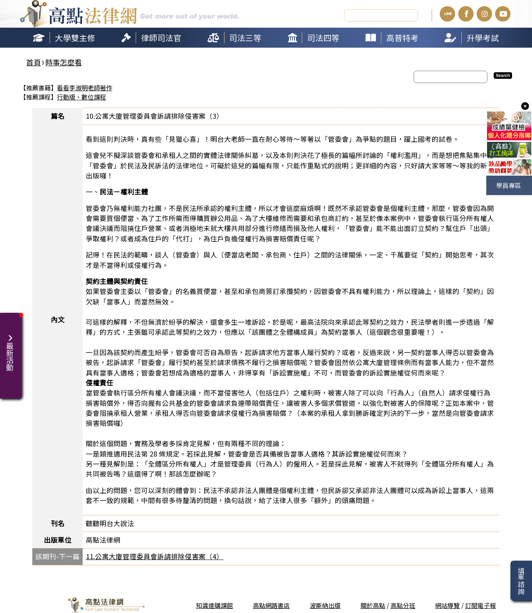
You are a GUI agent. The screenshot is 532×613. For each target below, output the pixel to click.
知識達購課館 (214, 605)
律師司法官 (161, 37)
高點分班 (403, 605)
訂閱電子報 (480, 605)
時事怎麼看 (63, 61)
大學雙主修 (75, 37)
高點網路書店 (271, 605)
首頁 (33, 61)
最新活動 (11, 348)
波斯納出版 (325, 605)
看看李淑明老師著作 (84, 87)
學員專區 (508, 185)
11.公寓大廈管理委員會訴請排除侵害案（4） (154, 556)
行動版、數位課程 (81, 96)
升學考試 (483, 37)
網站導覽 (447, 605)
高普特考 (402, 37)
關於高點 (373, 605)
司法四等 (323, 37)
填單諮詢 (521, 581)
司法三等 (245, 37)
